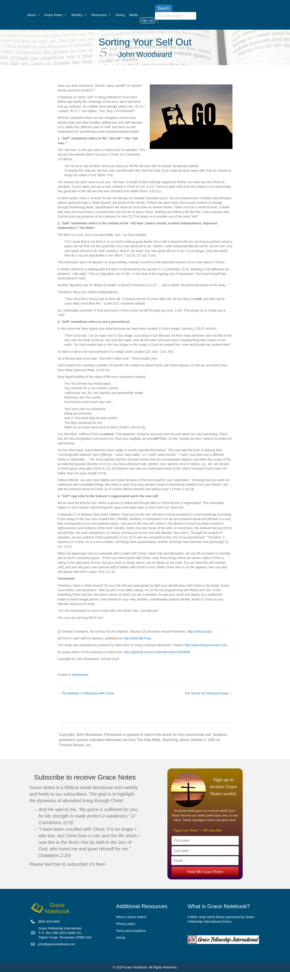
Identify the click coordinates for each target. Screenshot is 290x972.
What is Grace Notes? (131, 917)
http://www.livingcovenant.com (206, 645)
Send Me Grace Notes (205, 870)
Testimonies (80, 675)
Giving (120, 15)
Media (133, 15)
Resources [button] (101, 15)
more (226, 921)
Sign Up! (147, 20)
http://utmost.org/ (199, 631)
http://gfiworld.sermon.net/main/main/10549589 (157, 652)
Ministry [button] (79, 15)
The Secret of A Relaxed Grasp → (208, 693)
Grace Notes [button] (56, 15)
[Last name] (205, 850)
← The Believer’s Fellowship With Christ (86, 693)
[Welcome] (22, 15)
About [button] (33, 15)
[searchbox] (175, 16)
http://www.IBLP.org (137, 638)
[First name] (205, 840)
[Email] (205, 860)
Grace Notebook (135, 967)
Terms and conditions (131, 931)
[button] (157, 22)
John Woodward (145, 54)
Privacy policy (125, 924)
